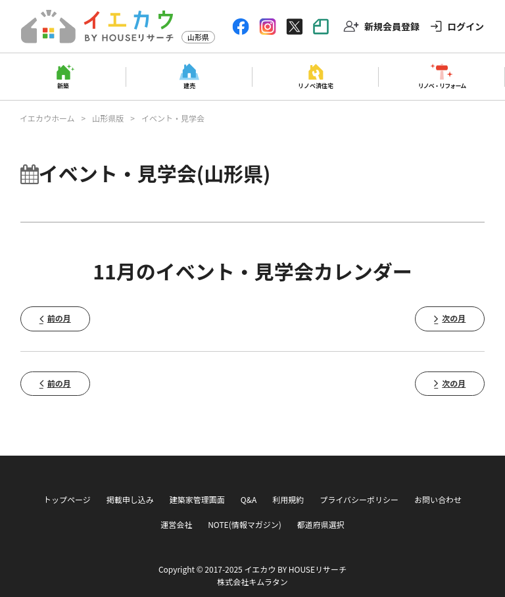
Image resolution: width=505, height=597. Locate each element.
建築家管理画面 (197, 499)
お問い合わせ (438, 499)
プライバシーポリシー (359, 499)
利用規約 (288, 499)
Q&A (248, 499)
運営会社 (176, 524)
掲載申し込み (130, 499)
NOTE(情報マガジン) (244, 524)
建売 (189, 85)
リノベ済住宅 (315, 85)
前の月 (59, 317)
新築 (63, 85)
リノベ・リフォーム (442, 85)
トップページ (67, 499)
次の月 (454, 317)
